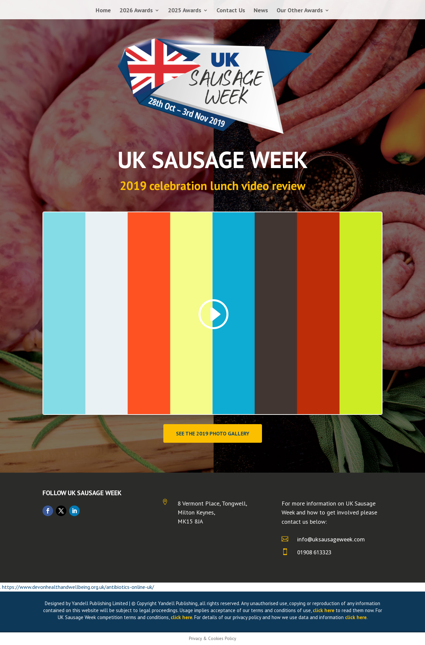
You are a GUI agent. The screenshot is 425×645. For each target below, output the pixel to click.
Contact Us (230, 11)
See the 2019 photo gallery (212, 433)
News (261, 11)
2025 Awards (184, 11)
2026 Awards (136, 11)
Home (103, 11)
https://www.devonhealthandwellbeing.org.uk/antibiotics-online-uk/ (78, 587)
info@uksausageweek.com (331, 539)
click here (323, 610)
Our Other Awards (300, 11)
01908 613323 (314, 552)
